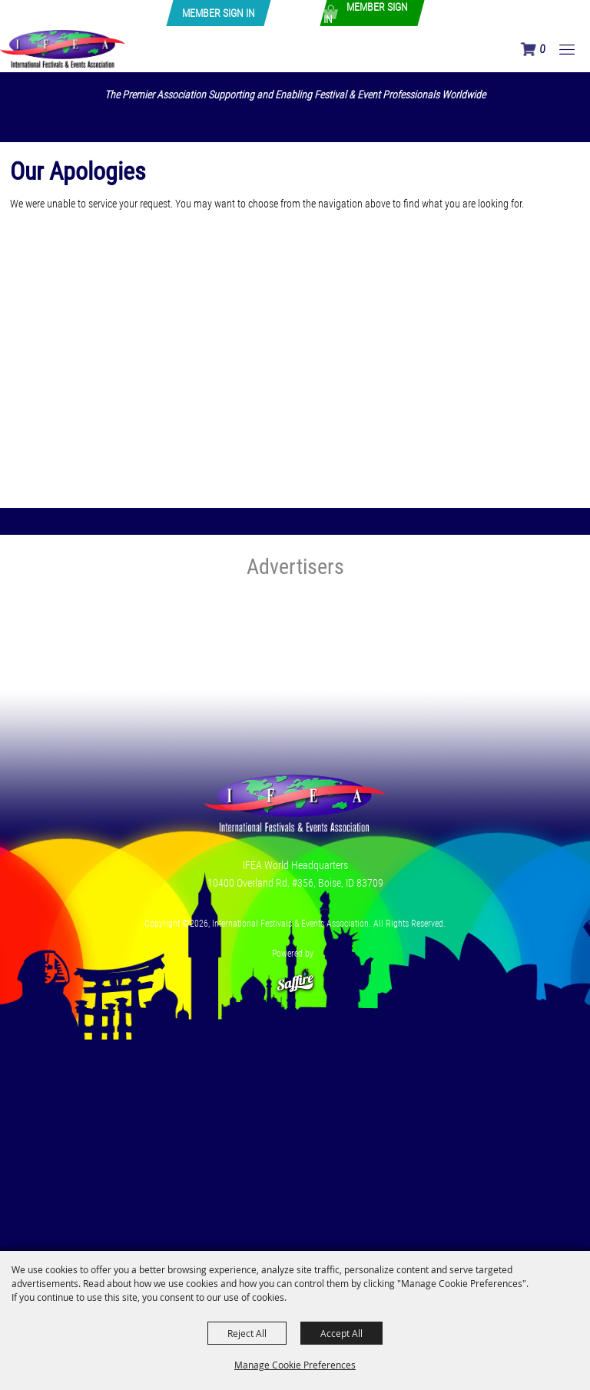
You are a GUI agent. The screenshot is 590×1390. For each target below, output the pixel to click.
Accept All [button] (341, 1333)
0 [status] (542, 49)
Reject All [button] (247, 1333)
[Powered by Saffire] (295, 974)
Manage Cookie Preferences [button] (295, 1364)
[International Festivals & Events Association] (62, 48)
